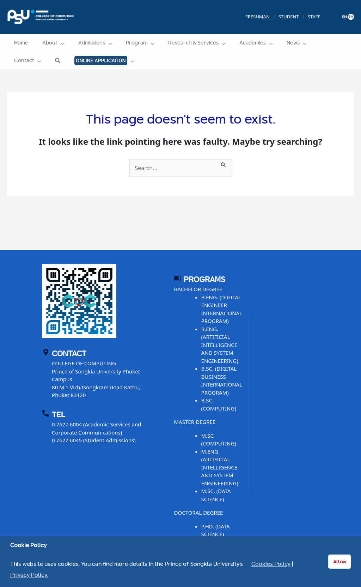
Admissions (86, 43)
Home (19, 42)
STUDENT (289, 16)
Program (128, 43)
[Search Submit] (223, 163)
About (48, 43)
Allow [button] (339, 561)
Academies (236, 43)
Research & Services (180, 43)
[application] (55, 43)
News (273, 43)
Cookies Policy (270, 564)
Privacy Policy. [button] (29, 575)
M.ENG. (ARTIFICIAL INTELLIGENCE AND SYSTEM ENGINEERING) (219, 467)
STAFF (314, 16)
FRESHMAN (257, 16)
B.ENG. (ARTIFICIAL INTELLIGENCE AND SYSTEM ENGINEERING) (219, 344)
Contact (307, 43)
